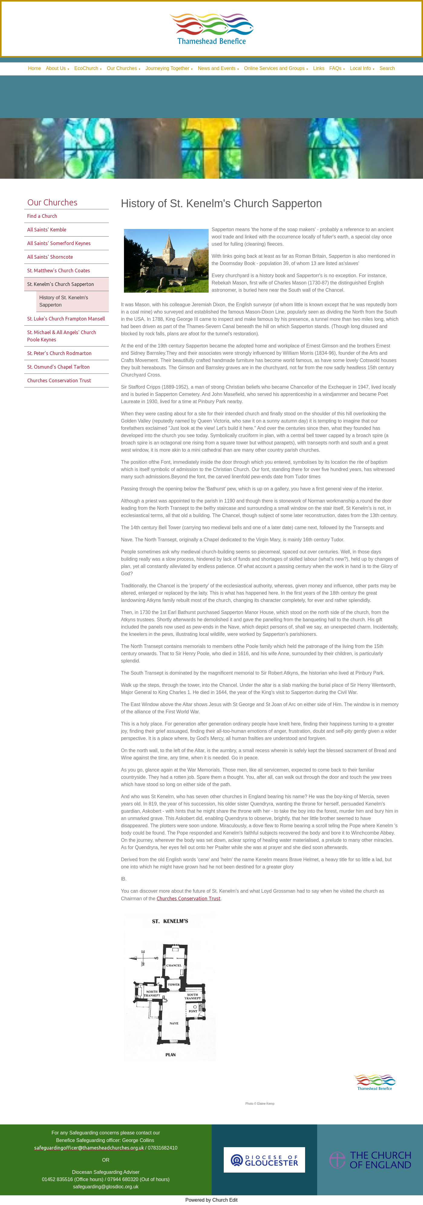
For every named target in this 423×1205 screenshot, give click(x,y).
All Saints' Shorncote (50, 257)
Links (318, 68)
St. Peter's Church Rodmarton (59, 353)
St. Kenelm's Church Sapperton (60, 284)
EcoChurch (86, 68)
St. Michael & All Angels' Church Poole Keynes (61, 336)
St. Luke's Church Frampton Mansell (66, 318)
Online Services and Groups (274, 68)
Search (387, 68)
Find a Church (42, 216)
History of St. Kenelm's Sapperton (63, 301)
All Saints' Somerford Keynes (59, 243)
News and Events (217, 68)
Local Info (360, 68)
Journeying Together (167, 68)
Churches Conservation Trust (59, 380)
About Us (56, 68)
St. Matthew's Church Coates (58, 270)
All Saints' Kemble (46, 229)
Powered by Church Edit (211, 1200)
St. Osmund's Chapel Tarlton (58, 367)
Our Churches (122, 68)
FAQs (335, 68)
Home (34, 68)
